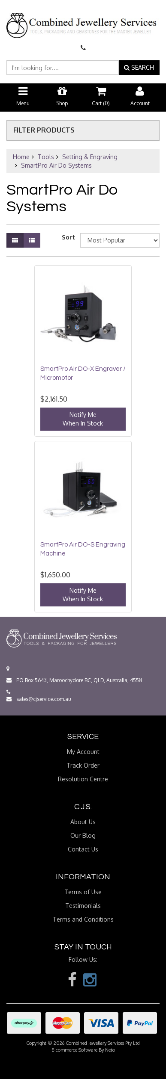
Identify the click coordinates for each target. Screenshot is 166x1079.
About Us (83, 821)
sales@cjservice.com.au (38, 699)
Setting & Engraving (90, 156)
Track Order (83, 765)
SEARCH (139, 67)
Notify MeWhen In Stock (83, 419)
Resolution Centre (83, 779)
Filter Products (44, 130)
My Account (83, 751)
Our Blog (83, 835)
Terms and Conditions (83, 919)
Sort (68, 237)
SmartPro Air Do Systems (56, 165)
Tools (46, 156)
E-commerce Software (74, 1050)
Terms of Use (83, 892)
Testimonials (83, 905)
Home (21, 156)
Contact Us (83, 849)
